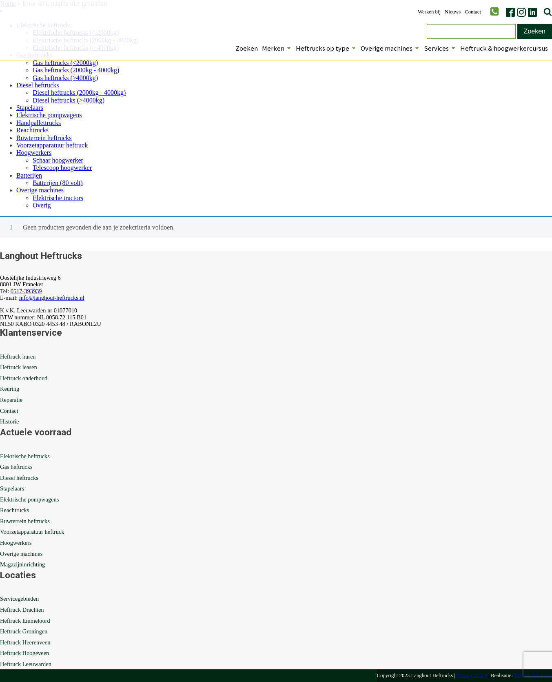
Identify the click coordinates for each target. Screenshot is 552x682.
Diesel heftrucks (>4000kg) (68, 100)
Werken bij (429, 12)
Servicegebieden (19, 598)
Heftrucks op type (326, 48)
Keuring (9, 389)
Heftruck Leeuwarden (25, 664)
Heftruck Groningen (23, 631)
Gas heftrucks (16, 467)
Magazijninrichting (22, 564)
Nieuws (453, 12)
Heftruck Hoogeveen (24, 653)
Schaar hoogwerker (58, 160)
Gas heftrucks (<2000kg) (65, 62)
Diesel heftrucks (37, 85)
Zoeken (246, 48)
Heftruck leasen (18, 367)
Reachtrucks (32, 130)
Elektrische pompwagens (49, 114)
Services (440, 48)
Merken (277, 48)
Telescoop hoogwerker (62, 167)
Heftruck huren (18, 356)
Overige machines (390, 48)
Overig (42, 205)
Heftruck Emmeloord (25, 620)
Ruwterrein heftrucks (44, 137)
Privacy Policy (472, 675)
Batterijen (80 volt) (58, 182)
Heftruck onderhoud (23, 378)
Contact (473, 12)
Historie (9, 421)
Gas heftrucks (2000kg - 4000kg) (76, 70)
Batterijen (29, 175)
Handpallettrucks (38, 122)
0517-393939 (26, 291)
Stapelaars (29, 107)
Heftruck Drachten (22, 609)
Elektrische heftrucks (25, 456)
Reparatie (11, 400)
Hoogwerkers (33, 152)
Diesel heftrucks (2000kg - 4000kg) (79, 92)
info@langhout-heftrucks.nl (51, 297)
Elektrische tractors (58, 197)
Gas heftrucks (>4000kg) (65, 77)
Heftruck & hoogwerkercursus (504, 48)
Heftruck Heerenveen (25, 642)
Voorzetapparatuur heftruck (52, 145)
